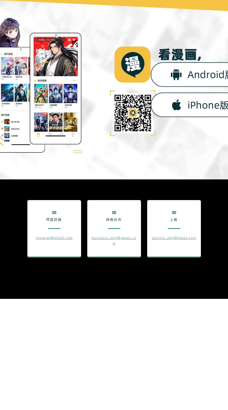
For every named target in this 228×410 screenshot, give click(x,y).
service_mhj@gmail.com (174, 238)
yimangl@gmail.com (54, 238)
